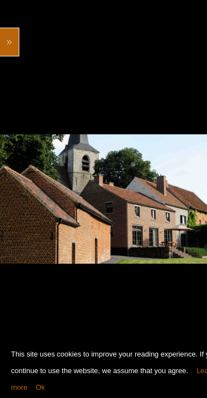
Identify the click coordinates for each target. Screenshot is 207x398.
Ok (40, 387)
